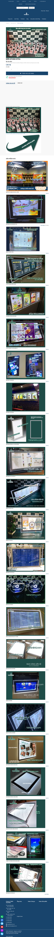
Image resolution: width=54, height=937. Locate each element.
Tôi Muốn (23, 18)
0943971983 (9, 917)
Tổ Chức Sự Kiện (11, 1)
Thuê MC (35, 1)
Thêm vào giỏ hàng (27, 73)
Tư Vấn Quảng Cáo (43, 1)
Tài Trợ (18, 1)
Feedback (44, 18)
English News (20, 916)
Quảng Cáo (24, 1)
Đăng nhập (43, 10)
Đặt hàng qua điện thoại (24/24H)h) (15, 76)
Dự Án (30, 1)
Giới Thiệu (16, 18)
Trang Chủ (10, 18)
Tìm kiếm (32, 7)
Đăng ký (47, 10)
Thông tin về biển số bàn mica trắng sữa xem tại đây (15, 133)
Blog (27, 18)
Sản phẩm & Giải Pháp (35, 18)
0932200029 (12, 77)
